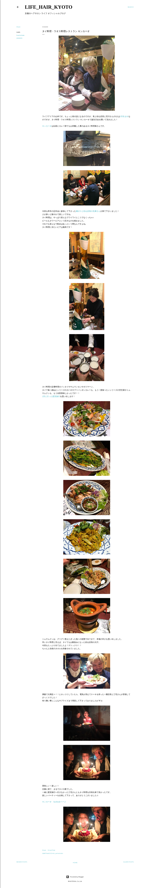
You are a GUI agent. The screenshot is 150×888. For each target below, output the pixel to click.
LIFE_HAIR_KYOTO (48, 7)
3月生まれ (124, 116)
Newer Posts (21, 862)
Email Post (51, 850)
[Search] (131, 7)
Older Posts (128, 862)
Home (75, 862)
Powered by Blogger (75, 876)
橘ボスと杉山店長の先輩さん (88, 211)
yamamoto (19, 38)
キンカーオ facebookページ (54, 802)
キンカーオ (47, 126)
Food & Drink (20, 35)
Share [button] (18, 27)
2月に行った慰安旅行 (51, 396)
